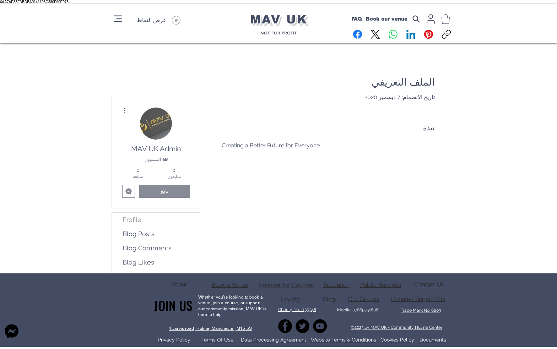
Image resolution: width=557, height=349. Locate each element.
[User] (431, 19)
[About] (179, 284)
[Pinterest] (428, 34)
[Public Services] (381, 285)
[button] (446, 19)
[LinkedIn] (410, 34)
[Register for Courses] (286, 285)
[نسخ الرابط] (446, 34)
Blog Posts (139, 234)
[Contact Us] (429, 284)
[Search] (416, 19)
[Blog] (329, 299)
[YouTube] (320, 326)
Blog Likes (138, 262)
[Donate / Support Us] (418, 299)
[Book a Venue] (229, 285)
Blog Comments (147, 248)
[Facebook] (357, 34)
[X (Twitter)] (375, 34)
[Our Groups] (364, 299)
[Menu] (118, 19)
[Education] (336, 285)
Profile (132, 219)
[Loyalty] (290, 299)
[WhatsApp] (393, 34)
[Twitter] (302, 326)
